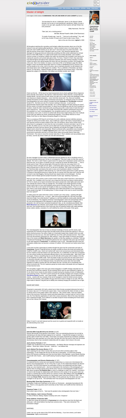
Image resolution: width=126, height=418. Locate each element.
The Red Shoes (93, 107)
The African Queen (32, 275)
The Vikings (92, 111)
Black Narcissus (32, 204)
